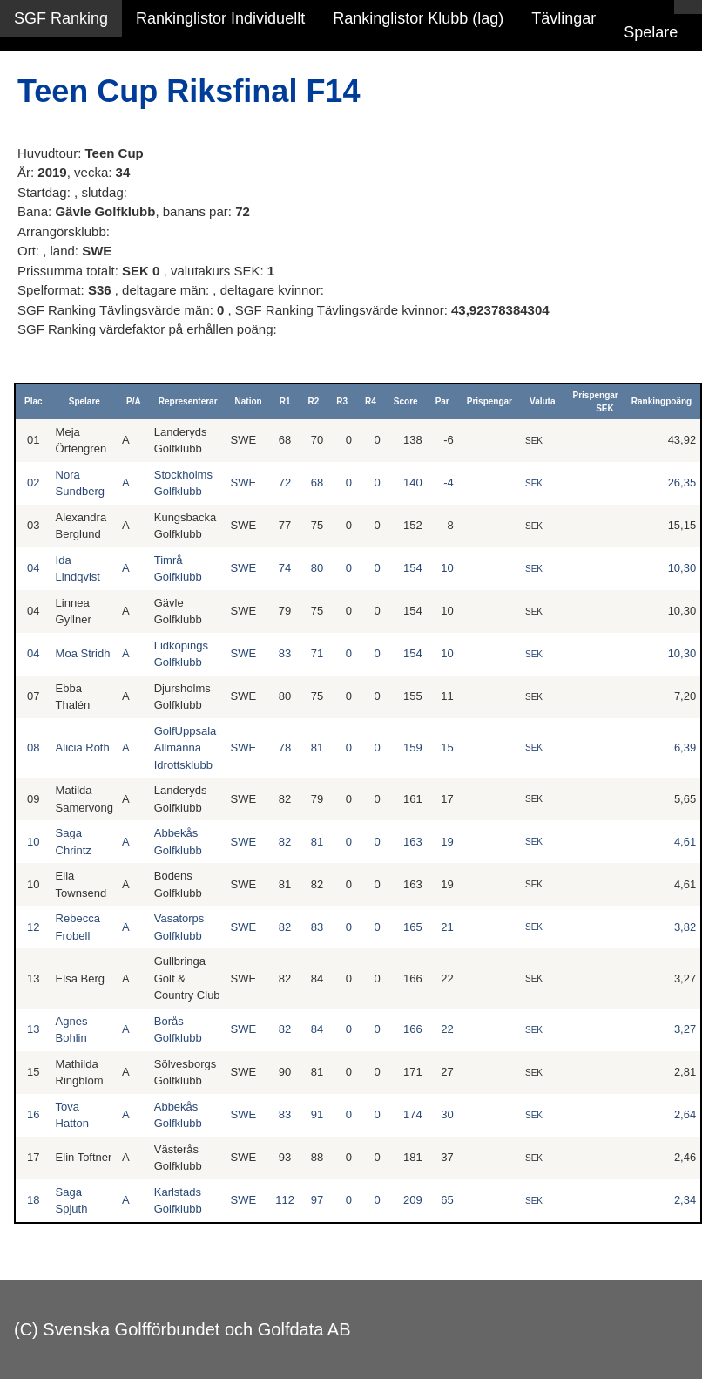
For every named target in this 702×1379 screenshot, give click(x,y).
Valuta (542, 401)
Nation (248, 401)
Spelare (651, 32)
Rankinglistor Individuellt (220, 18)
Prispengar (489, 401)
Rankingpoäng (661, 401)
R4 (370, 401)
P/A (133, 401)
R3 (342, 401)
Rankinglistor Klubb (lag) (418, 18)
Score (406, 401)
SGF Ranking (61, 18)
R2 (313, 401)
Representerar (188, 401)
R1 (285, 401)
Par (442, 401)
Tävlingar (563, 18)
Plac (33, 401)
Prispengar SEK (595, 402)
